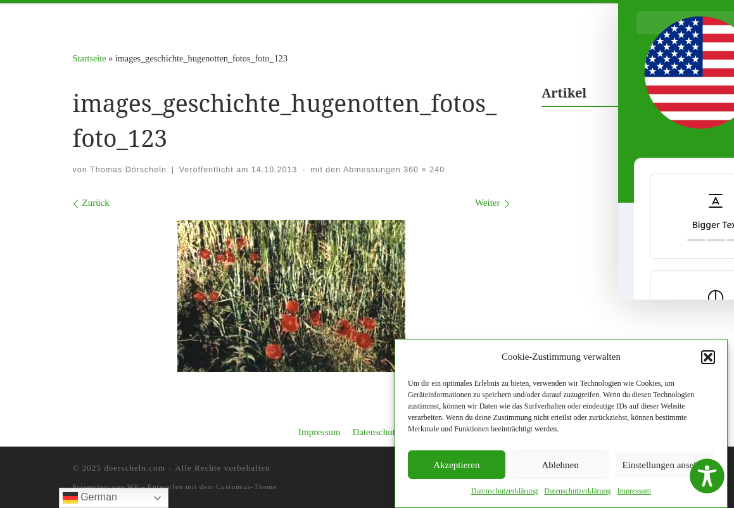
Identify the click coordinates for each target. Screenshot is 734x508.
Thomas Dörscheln (128, 169)
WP (133, 486)
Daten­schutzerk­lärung (504, 492)
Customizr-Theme (246, 486)
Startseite (89, 58)
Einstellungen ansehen (664, 465)
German (90, 497)
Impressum (319, 432)
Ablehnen (559, 465)
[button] (708, 358)
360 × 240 (423, 169)
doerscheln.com (134, 468)
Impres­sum (634, 492)
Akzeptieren (456, 465)
